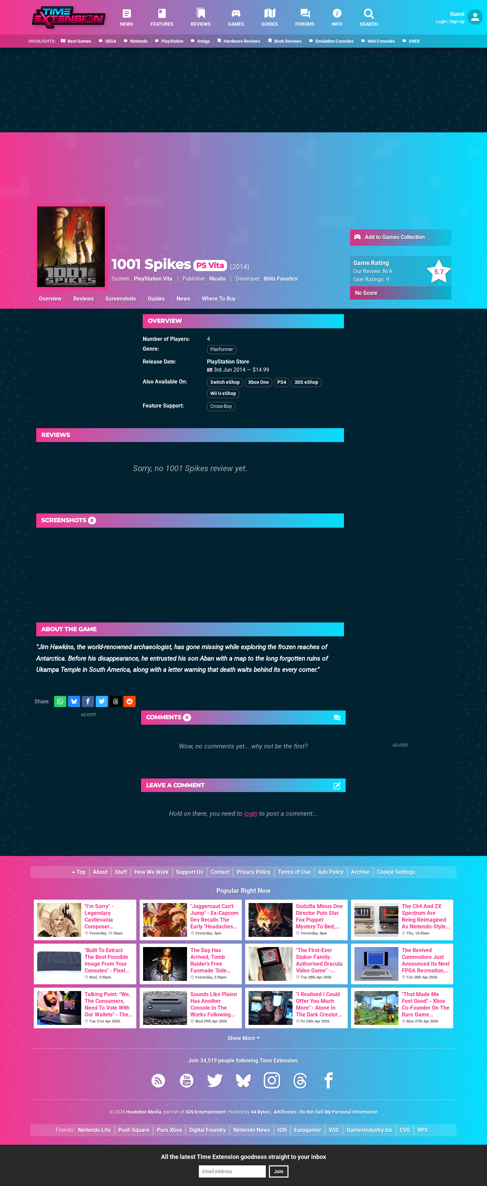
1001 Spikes (169, 264)
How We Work (152, 872)
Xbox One (258, 382)
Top (79, 872)
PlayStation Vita (153, 279)
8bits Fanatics (281, 279)
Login (441, 21)
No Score (366, 293)
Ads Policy (331, 872)
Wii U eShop (223, 393)
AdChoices (285, 1112)
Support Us (189, 872)
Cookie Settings (396, 872)
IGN (282, 1130)
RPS (423, 1130)
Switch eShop (225, 382)
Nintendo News (251, 1130)
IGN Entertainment (205, 1112)
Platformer (221, 349)
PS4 (281, 382)
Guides (156, 298)
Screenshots (121, 298)
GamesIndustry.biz (369, 1130)
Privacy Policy (254, 872)
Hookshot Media (143, 1112)
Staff (121, 872)
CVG (405, 1130)
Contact (220, 872)
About (100, 872)
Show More (244, 1038)
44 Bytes (260, 1112)
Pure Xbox (169, 1130)
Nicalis (217, 279)
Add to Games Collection (389, 237)
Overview (50, 298)
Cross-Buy (221, 406)
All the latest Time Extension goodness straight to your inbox (243, 1156)
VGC (334, 1130)
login (250, 813)
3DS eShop (306, 382)
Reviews (83, 298)
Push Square (133, 1130)
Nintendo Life (94, 1130)
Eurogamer (307, 1130)
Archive (360, 872)
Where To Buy (219, 298)
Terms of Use (294, 872)
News (183, 298)
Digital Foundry (207, 1130)
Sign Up (456, 21)
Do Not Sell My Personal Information (339, 1112)
